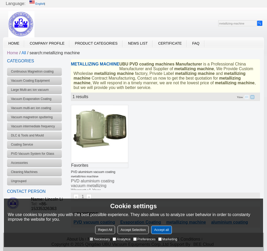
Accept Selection (133, 230)
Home (13, 43)
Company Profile (47, 43)
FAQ (195, 43)
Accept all (161, 230)
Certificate (170, 43)
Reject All (105, 230)
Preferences (144, 239)
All (23, 53)
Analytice (122, 239)
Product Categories (96, 43)
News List (138, 43)
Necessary (100, 239)
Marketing (167, 239)
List (247, 97)
